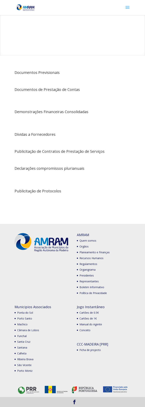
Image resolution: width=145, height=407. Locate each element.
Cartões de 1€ (88, 318)
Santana (22, 347)
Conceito (84, 330)
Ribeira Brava (25, 359)
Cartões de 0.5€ (89, 312)
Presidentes (86, 275)
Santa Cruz (23, 341)
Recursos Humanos (91, 258)
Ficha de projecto (90, 350)
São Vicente (24, 365)
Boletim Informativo (91, 287)
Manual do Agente (90, 324)
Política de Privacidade (93, 293)
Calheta (21, 353)
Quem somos (87, 240)
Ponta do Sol (25, 312)
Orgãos (84, 246)
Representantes (89, 281)
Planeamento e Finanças (94, 252)
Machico (22, 324)
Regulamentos (88, 264)
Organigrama (87, 269)
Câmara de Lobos (28, 330)
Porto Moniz (24, 370)
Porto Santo (24, 318)
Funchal (22, 336)
